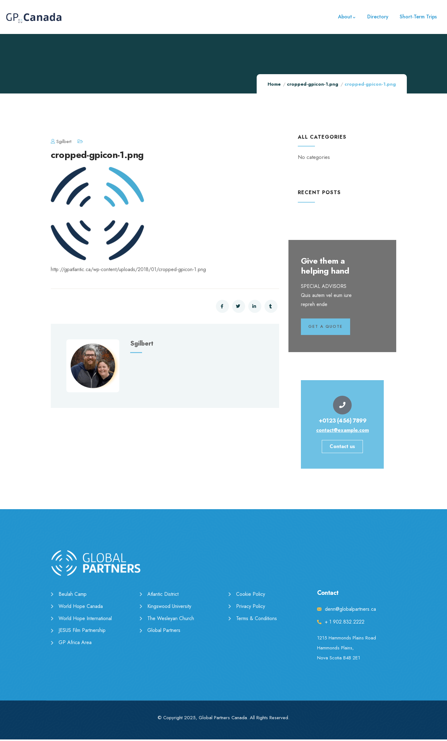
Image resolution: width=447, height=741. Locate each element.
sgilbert (61, 141)
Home (274, 84)
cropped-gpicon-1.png (312, 84)
